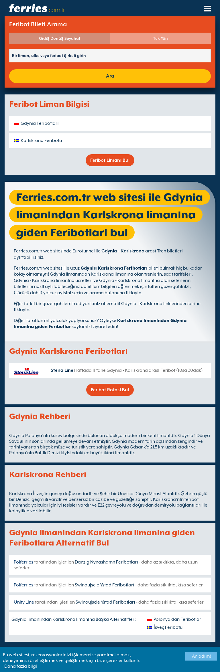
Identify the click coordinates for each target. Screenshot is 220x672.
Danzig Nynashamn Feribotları (106, 562)
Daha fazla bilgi (20, 666)
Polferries (23, 562)
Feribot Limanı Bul (109, 160)
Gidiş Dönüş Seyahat (59, 38)
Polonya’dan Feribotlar (177, 619)
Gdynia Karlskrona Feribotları (114, 268)
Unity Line (24, 602)
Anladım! (201, 656)
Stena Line (62, 370)
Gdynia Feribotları (40, 123)
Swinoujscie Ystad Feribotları (104, 585)
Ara (110, 76)
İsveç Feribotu (168, 627)
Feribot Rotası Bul (110, 389)
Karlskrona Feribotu (41, 140)
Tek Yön (160, 38)
